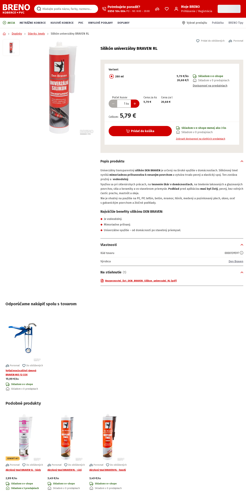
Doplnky (123, 22)
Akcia (9, 22)
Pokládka (218, 22)
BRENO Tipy (235, 22)
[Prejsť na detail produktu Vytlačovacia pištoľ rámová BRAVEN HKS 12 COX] (24, 351)
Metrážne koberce (33, 22)
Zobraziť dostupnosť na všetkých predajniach (200, 138)
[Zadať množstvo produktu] (124, 104)
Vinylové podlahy (100, 22)
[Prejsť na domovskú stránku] (16, 9)
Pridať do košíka (140, 131)
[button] (60, 87)
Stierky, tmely (36, 33)
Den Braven (236, 261)
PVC (80, 22)
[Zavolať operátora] (126, 8)
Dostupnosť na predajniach (210, 85)
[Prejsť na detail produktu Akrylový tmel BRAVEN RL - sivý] (66, 451)
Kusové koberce (62, 22)
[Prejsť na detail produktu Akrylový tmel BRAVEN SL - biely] (24, 451)
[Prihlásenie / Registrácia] (193, 9)
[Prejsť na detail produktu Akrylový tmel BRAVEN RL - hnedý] (108, 451)
